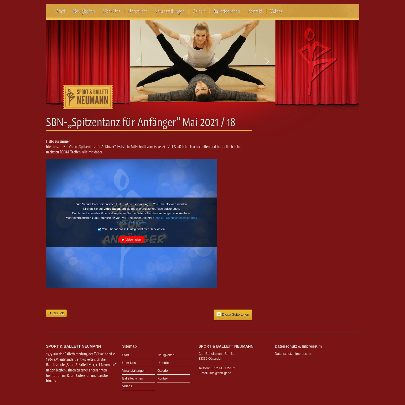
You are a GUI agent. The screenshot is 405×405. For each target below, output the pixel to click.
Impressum (303, 354)
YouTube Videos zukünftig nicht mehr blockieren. (131, 229)
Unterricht (137, 11)
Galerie (199, 11)
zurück (56, 313)
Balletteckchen (227, 11)
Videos (276, 11)
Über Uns (111, 11)
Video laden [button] (133, 239)
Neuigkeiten (84, 11)
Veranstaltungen (170, 11)
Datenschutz (284, 354)
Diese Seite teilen (233, 314)
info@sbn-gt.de (220, 373)
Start (60, 11)
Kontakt (255, 11)
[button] (138, 61)
